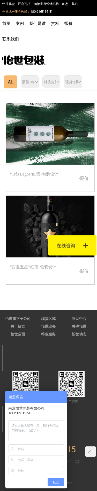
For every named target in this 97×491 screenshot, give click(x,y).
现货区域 (48, 319)
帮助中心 (79, 319)
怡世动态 (79, 334)
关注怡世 (79, 326)
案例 (20, 23)
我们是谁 (37, 23)
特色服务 (48, 334)
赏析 (55, 23)
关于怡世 (18, 326)
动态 (65, 4)
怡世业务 (48, 326)
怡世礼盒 (8, 4)
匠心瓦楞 (24, 4)
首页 (6, 23)
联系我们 (10, 39)
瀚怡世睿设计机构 (46, 4)
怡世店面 (18, 334)
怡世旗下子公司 (18, 319)
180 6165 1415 (41, 12)
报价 (68, 23)
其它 (75, 4)
